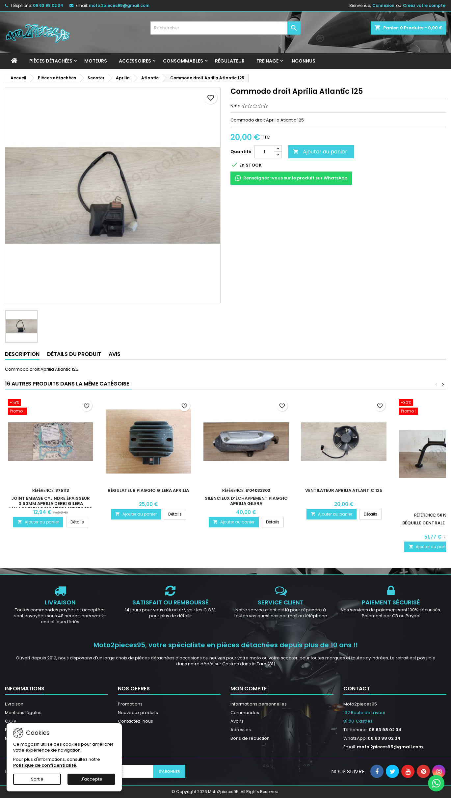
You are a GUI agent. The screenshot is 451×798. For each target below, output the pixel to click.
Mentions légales (23, 712)
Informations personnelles (258, 704)
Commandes (244, 712)
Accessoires (135, 61)
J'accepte (91, 779)
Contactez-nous (135, 721)
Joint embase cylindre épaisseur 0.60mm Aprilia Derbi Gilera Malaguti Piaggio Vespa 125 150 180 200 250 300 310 (50, 506)
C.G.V (10, 721)
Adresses (240, 730)
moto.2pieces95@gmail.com (119, 5)
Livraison (14, 704)
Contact (356, 688)
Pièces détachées (50, 61)
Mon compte (248, 688)
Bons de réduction (250, 738)
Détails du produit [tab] (74, 354)
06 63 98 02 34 (48, 5)
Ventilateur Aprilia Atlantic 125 (344, 490)
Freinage (267, 61)
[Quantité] (264, 151)
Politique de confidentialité (44, 765)
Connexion (383, 5)
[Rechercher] (225, 28)
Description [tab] (22, 354)
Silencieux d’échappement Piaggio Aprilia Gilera (246, 501)
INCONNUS (302, 61)
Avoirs (237, 721)
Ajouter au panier (320, 151)
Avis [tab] (114, 354)
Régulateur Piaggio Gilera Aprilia (148, 490)
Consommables (183, 61)
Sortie (37, 779)
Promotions (130, 704)
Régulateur (230, 61)
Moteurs (95, 61)
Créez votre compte (424, 5)
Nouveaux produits (138, 712)
